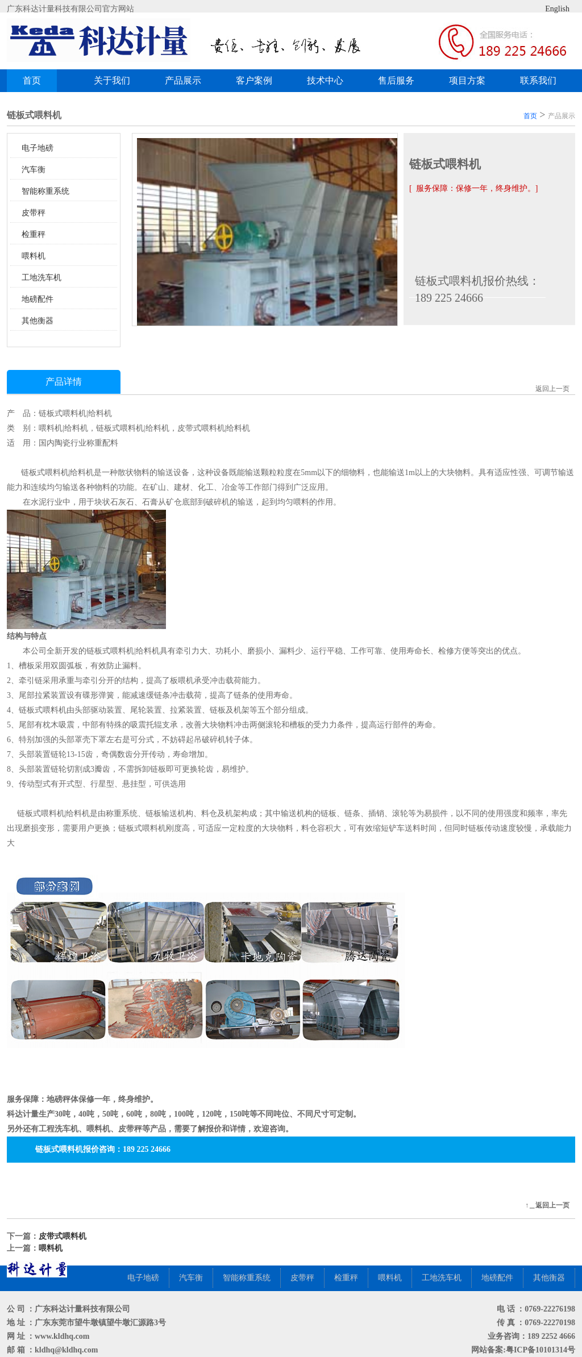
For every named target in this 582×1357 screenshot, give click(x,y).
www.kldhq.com (62, 1336)
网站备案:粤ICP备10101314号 (523, 1350)
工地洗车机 (41, 277)
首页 (32, 80)
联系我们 (538, 80)
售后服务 (396, 80)
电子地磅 (37, 148)
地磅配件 (37, 299)
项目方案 (467, 80)
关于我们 (112, 80)
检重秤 (33, 234)
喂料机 (33, 256)
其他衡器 (37, 321)
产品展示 (187, 80)
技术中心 (325, 80)
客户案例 (258, 80)
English (548, 8)
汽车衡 (33, 169)
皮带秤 (33, 213)
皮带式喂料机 (62, 1236)
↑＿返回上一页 (547, 1205)
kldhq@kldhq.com (66, 1350)
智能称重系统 (45, 191)
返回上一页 (552, 389)
